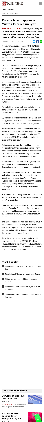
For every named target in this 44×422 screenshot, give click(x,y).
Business (11, 10)
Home (4, 10)
